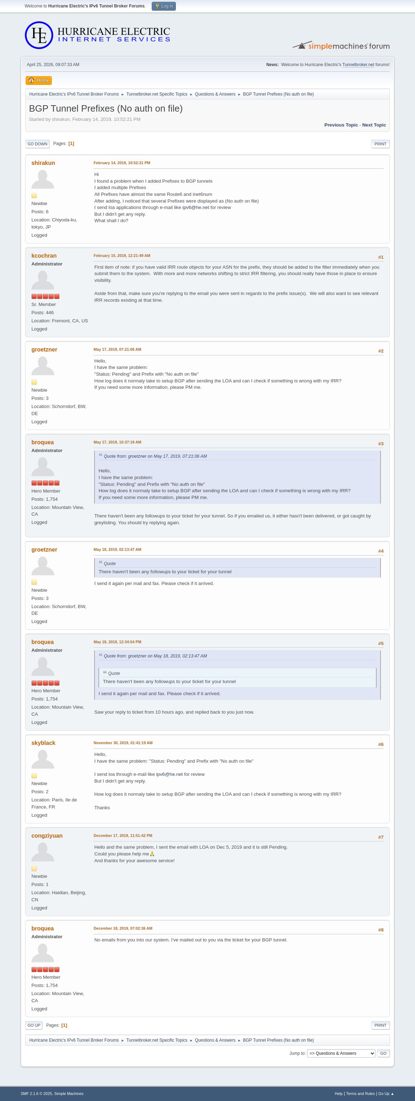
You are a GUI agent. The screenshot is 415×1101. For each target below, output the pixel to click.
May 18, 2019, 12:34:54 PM (117, 642)
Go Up (33, 1025)
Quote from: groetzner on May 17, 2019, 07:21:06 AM (155, 456)
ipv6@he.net (196, 207)
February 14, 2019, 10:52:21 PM (121, 163)
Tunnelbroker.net (358, 64)
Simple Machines (68, 1093)
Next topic (374, 125)
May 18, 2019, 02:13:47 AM (117, 549)
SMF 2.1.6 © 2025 (36, 1093)
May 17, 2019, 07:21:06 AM (117, 349)
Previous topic (341, 125)
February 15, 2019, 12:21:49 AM (121, 255)
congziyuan (47, 836)
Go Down (37, 144)
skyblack (43, 743)
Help (339, 1093)
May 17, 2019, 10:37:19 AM (117, 442)
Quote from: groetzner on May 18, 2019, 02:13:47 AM (155, 656)
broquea (42, 442)
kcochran (43, 256)
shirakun (43, 163)
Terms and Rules (360, 1093)
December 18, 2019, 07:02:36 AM (122, 928)
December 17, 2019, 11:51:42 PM (122, 835)
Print (380, 144)
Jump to (297, 1053)
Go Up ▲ (386, 1093)
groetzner (44, 350)
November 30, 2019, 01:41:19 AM (122, 743)
